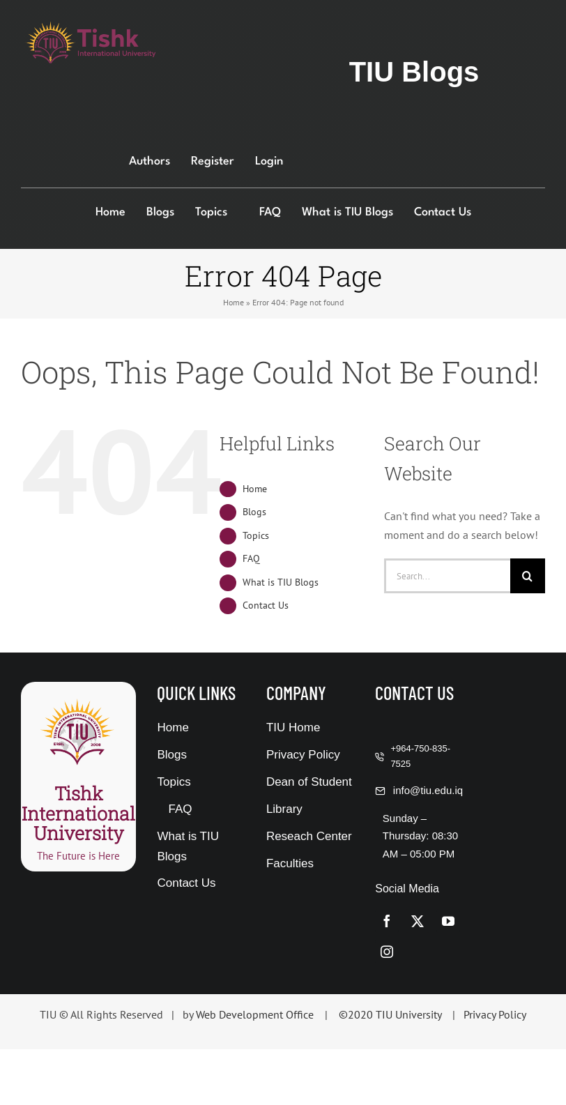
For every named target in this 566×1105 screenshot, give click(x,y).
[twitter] (417, 921)
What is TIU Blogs (281, 582)
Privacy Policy (495, 1014)
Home (233, 302)
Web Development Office (255, 1014)
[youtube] (448, 921)
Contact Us (266, 605)
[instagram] (387, 951)
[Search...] (447, 575)
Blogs (254, 511)
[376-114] (90, 26)
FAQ (251, 558)
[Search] (527, 575)
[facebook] (387, 921)
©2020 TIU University (390, 1014)
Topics (256, 535)
